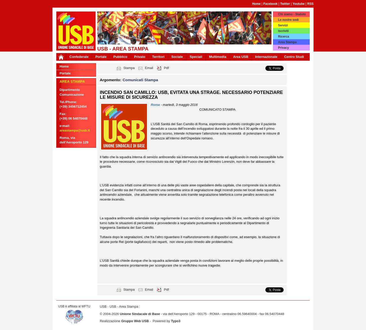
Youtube (299, 4)
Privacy (283, 48)
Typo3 (175, 321)
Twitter (285, 4)
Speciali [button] (196, 57)
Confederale (78, 57)
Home (256, 4)
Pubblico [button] (120, 57)
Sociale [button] (177, 57)
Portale (100, 57)
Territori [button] (158, 57)
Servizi (283, 25)
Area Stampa (287, 42)
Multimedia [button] (217, 57)
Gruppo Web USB (135, 321)
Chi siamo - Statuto (292, 14)
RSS (310, 4)
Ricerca (283, 36)
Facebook (270, 4)
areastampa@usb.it (75, 130)
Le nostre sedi (288, 20)
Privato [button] (139, 57)
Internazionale (266, 57)
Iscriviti (283, 31)
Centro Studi (294, 57)
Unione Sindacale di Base (140, 314)
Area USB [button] (240, 57)
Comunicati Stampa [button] (140, 80)
